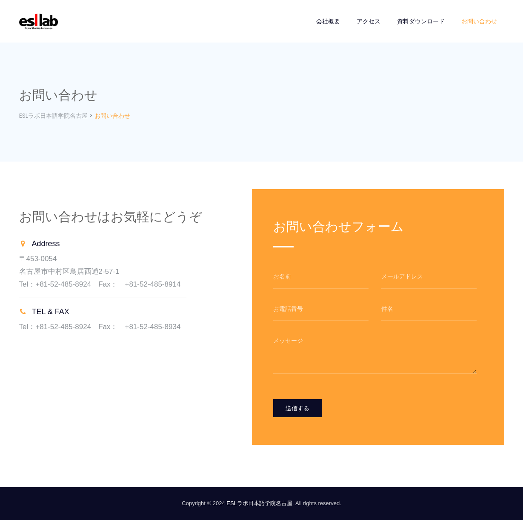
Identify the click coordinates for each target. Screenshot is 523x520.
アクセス (368, 21)
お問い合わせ (479, 21)
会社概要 (328, 21)
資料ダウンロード (421, 21)
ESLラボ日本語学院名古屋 (259, 503)
